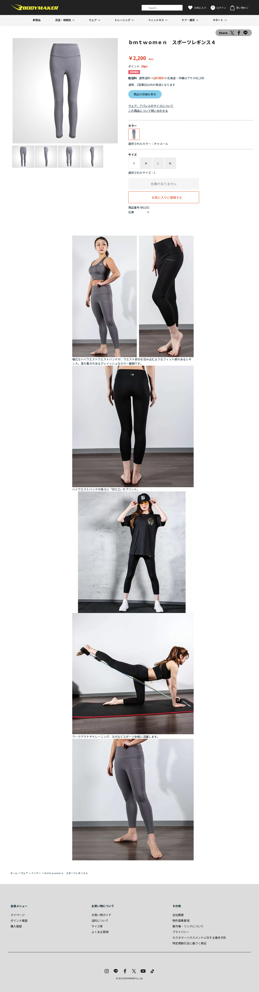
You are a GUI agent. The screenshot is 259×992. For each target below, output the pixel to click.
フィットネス (156, 20)
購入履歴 (16, 926)
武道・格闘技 (63, 20)
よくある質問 (99, 932)
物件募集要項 (180, 920)
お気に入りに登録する (167, 197)
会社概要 (178, 915)
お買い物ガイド (101, 915)
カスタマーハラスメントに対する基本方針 (199, 937)
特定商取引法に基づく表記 (189, 943)
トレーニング (122, 20)
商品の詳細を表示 (145, 94)
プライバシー (180, 932)
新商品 (37, 20)
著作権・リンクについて (188, 926)
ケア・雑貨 (188, 20)
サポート (218, 20)
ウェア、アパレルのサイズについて (150, 106)
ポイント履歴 (19, 920)
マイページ (18, 915)
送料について (99, 920)
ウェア (93, 20)
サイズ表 (97, 926)
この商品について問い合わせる (148, 111)
